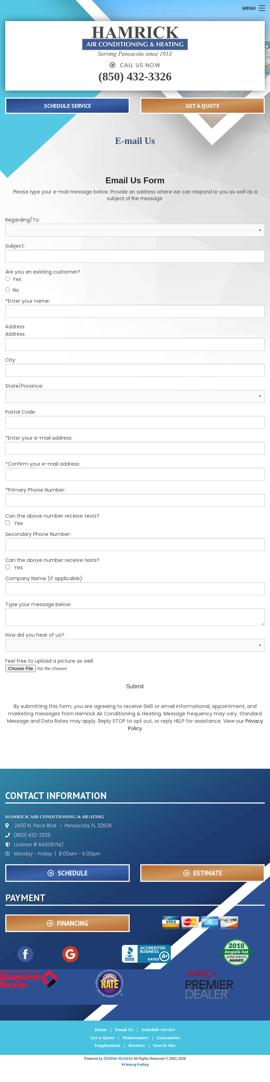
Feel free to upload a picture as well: (135, 664)
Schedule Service (158, 1029)
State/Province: (135, 392)
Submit (135, 686)
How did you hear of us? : (135, 641)
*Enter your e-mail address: (135, 444)
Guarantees (168, 1037)
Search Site (164, 1045)
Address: (135, 340)
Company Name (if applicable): (135, 585)
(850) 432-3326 (135, 76)
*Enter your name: (135, 307)
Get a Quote (102, 1037)
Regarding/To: (135, 226)
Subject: (135, 252)
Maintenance (135, 1037)
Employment (107, 1045)
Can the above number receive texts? (52, 515)
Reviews (136, 1045)
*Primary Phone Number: (135, 496)
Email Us (124, 1029)
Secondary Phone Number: (135, 541)
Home (101, 1029)
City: (135, 366)
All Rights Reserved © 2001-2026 (160, 1059)
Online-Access (118, 1058)
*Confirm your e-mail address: (135, 470)
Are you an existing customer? (42, 271)
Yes (17, 279)
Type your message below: (135, 613)
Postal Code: (135, 418)
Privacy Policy (135, 1064)
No (16, 290)
